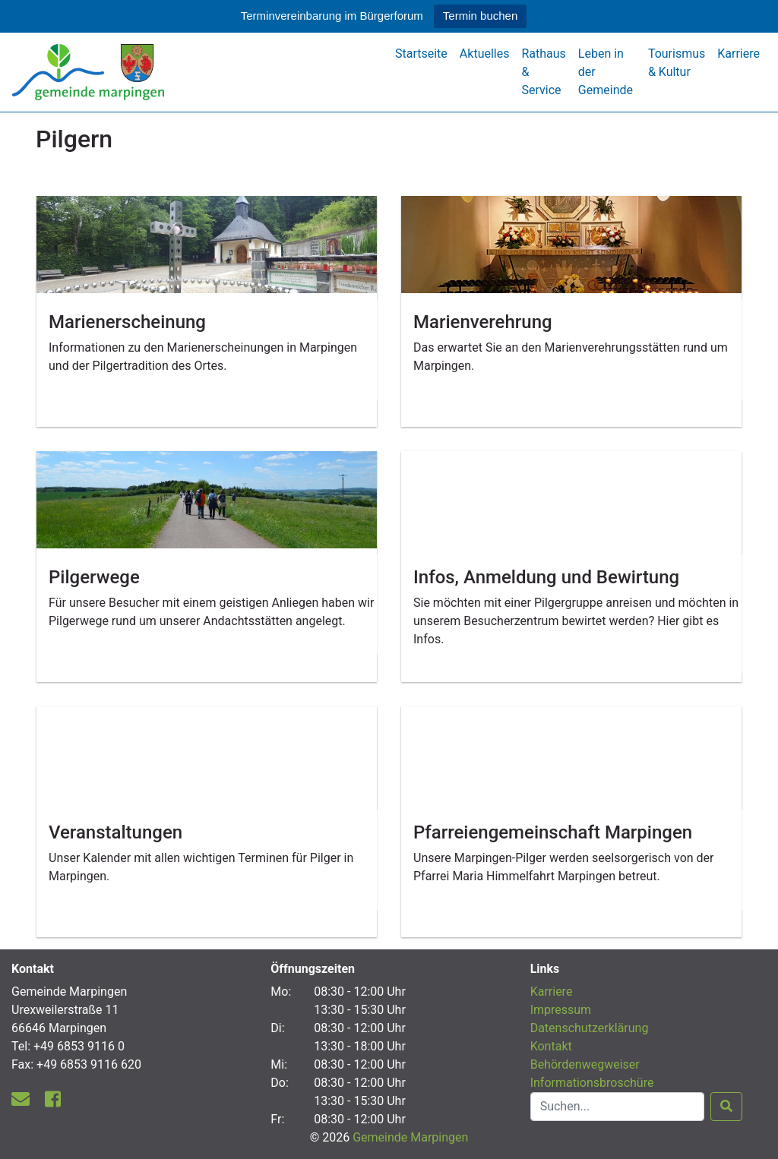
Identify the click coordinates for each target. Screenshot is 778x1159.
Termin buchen (480, 15)
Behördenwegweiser (585, 1064)
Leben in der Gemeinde (605, 71)
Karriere (738, 53)
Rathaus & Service (543, 71)
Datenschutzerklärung (589, 1028)
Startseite (421, 53)
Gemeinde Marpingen (410, 1137)
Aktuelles (485, 53)
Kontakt (551, 1046)
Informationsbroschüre (592, 1082)
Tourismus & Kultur (676, 62)
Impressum (561, 1010)
